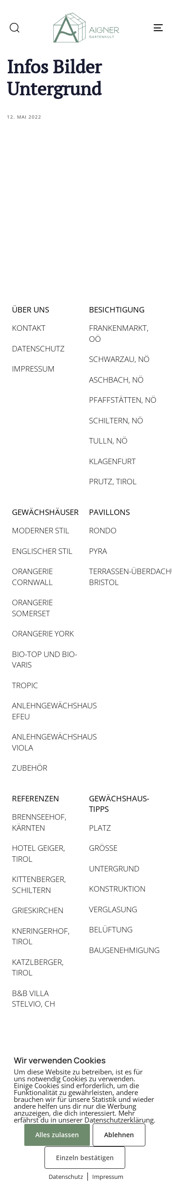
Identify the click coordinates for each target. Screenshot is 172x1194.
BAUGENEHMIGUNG (123, 950)
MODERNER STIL (40, 530)
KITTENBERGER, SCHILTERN (39, 884)
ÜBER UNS (30, 309)
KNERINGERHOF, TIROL (41, 936)
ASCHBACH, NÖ (116, 379)
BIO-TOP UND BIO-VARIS (44, 659)
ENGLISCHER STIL (42, 551)
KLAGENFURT (112, 461)
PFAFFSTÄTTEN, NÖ (122, 399)
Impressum (107, 1176)
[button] (14, 27)
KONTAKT (28, 328)
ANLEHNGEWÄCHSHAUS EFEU (46, 711)
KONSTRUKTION (117, 888)
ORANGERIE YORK (43, 633)
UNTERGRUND (114, 868)
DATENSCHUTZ (38, 348)
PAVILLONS (109, 512)
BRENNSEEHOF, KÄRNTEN (39, 822)
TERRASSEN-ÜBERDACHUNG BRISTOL (123, 576)
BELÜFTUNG (111, 929)
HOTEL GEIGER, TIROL (38, 853)
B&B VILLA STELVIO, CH (33, 998)
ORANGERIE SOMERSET (32, 608)
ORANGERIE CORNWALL (32, 576)
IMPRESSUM (33, 368)
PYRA (98, 551)
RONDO (103, 530)
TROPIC (25, 685)
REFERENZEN (35, 798)
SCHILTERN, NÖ (116, 420)
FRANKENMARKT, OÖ (119, 333)
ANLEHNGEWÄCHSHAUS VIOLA (46, 742)
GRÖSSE (103, 848)
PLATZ (100, 827)
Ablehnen (119, 1134)
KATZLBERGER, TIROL (38, 967)
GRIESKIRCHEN (37, 910)
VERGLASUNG (113, 909)
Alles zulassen (57, 1134)
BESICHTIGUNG (116, 309)
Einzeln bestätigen (85, 1157)
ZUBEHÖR (29, 767)
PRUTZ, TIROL (113, 481)
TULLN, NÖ (108, 440)
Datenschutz (66, 1176)
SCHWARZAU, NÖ (119, 359)
